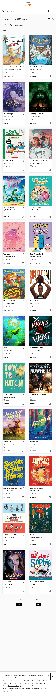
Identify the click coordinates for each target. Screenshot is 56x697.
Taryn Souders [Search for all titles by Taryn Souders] (9, 491)
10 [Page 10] (24, 600)
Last (38, 604)
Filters (5, 31)
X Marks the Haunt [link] (36, 348)
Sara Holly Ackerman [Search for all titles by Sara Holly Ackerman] (11, 397)
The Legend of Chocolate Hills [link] (12, 301)
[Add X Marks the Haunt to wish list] (50, 357)
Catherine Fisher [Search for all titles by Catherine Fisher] (36, 69)
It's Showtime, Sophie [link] (37, 582)
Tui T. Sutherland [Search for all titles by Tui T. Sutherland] (10, 210)
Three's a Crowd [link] (35, 207)
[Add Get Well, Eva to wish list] (23, 170)
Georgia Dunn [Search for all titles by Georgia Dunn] (36, 584)
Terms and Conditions (38, 675)
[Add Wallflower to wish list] (23, 263)
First (19, 604)
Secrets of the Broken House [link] (12, 488)
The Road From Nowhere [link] (38, 395)
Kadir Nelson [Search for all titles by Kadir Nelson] (35, 303)
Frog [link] (5, 348)
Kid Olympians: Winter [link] (11, 535)
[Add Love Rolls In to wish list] (23, 450)
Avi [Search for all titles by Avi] (33, 397)
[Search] (3, 11)
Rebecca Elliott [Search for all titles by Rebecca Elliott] (9, 163)
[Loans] (48, 11)
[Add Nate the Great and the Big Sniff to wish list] (23, 76)
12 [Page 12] (33, 600)
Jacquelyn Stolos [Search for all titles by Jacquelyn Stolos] (37, 444)
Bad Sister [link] (7, 582)
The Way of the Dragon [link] (38, 114)
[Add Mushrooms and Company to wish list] (50, 544)
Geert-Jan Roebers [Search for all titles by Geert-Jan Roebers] (37, 537)
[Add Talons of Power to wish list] (23, 217)
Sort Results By (7, 25)
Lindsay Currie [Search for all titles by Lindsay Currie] (36, 350)
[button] (49, 19)
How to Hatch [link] (8, 395)
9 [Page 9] (20, 600)
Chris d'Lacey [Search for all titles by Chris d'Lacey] (9, 116)
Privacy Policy (7, 678)
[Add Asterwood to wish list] (50, 450)
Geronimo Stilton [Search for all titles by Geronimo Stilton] (10, 303)
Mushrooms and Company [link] (39, 535)
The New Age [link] (8, 114)
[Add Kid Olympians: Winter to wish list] (23, 544)
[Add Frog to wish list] (23, 357)
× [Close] (52, 676)
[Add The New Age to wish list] (23, 123)
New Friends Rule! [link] (36, 254)
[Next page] (41, 599)
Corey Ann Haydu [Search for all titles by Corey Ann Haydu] (37, 163)
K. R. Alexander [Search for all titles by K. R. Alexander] (9, 584)
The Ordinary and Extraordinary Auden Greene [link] (39, 161)
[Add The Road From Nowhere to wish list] (50, 404)
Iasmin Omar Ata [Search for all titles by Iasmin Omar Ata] (10, 257)
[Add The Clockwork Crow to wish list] (50, 76)
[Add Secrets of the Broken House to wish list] (23, 497)
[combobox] (24, 11)
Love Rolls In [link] (7, 441)
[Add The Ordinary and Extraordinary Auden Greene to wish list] (50, 170)
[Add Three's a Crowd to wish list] (50, 217)
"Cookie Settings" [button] (14, 686)
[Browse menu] (52, 11)
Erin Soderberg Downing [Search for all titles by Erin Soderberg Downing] (12, 444)
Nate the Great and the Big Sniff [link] (12, 67)
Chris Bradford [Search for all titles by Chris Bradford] (36, 116)
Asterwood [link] (34, 441)
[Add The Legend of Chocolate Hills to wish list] (23, 310)
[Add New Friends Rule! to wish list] (50, 263)
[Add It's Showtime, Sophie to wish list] (50, 591)
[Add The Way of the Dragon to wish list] (50, 123)
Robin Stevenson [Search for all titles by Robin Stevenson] (10, 537)
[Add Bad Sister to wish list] (23, 591)
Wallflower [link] (7, 254)
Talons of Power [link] (9, 207)
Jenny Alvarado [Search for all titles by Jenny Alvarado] (36, 257)
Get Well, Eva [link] (8, 161)
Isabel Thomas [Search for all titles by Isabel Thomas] (9, 350)
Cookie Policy (10, 691)
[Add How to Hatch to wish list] (23, 404)
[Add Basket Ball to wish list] (50, 310)
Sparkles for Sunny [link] (36, 488)
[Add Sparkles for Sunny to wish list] (50, 497)
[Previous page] (16, 599)
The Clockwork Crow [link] (37, 67)
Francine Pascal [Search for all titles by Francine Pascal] (36, 210)
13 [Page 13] (37, 600)
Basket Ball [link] (34, 301)
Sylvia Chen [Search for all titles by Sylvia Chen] (35, 491)
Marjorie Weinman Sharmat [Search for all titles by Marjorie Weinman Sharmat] (13, 69)
